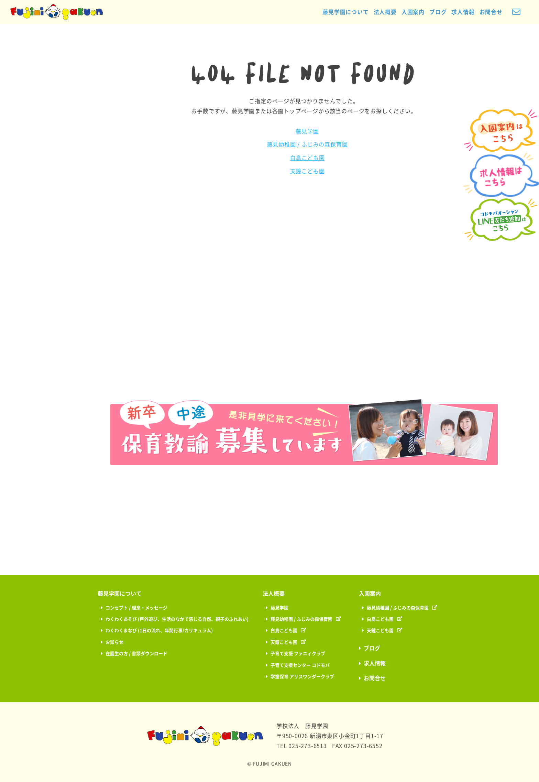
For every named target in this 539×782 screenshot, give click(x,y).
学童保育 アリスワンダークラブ (302, 676)
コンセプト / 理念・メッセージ (136, 608)
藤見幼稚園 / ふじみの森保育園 (307, 144)
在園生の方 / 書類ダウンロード (136, 653)
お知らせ (114, 642)
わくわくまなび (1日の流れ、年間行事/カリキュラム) (159, 630)
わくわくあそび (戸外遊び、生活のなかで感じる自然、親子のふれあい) (177, 619)
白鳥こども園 (307, 158)
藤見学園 (307, 131)
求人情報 (461, 12)
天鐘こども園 (307, 171)
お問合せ (488, 12)
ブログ (435, 12)
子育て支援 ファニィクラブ (298, 653)
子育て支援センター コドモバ (300, 665)
